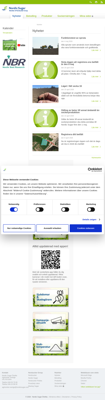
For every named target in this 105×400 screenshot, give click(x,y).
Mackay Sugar (33, 386)
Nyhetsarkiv (96, 157)
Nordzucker (32, 375)
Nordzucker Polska (35, 381)
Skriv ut (96, 2)
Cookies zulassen (85, 228)
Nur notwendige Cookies (19, 228)
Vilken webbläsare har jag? (90, 387)
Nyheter (16, 16)
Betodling (31, 16)
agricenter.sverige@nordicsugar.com (15, 387)
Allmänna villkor (54, 397)
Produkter (47, 16)
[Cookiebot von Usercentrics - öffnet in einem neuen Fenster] (90, 170)
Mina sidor (85, 16)
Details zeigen (89, 219)
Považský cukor (34, 383)
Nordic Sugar (33, 378)
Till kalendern (7, 33)
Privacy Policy (76, 397)
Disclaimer (66, 397)
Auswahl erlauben (52, 228)
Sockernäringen (66, 16)
